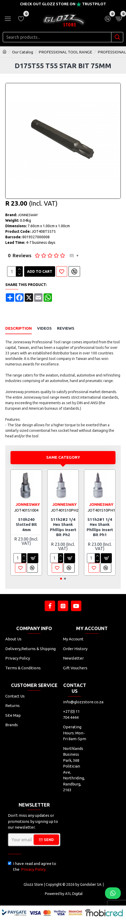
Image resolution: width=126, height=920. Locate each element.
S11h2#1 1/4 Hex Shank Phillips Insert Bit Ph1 (100, 527)
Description (18, 328)
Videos (44, 328)
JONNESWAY (28, 215)
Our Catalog (22, 52)
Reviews (65, 328)
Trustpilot (94, 4)
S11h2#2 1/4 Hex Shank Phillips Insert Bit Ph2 (63, 527)
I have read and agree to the (32, 867)
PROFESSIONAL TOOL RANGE (65, 52)
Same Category (63, 457)
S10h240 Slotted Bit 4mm (26, 524)
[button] (61, 579)
